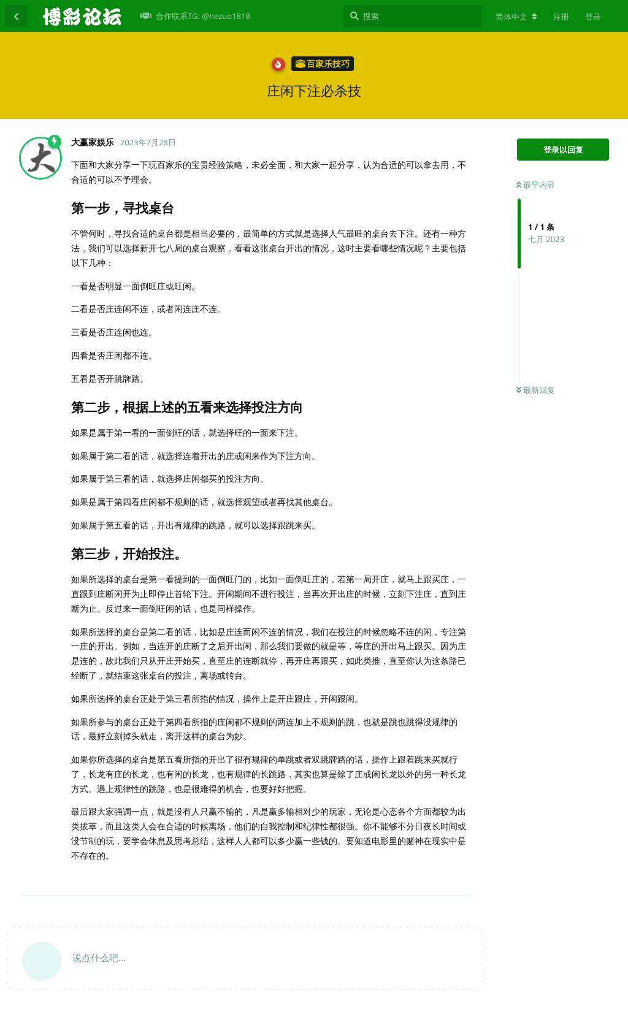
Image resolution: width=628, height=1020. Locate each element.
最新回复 (535, 389)
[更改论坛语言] (516, 17)
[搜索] (412, 16)
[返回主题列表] (16, 16)
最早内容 (535, 184)
